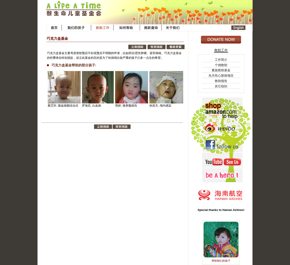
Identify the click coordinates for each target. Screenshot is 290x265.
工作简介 (221, 59)
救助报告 (221, 81)
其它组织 (221, 86)
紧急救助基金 (221, 70)
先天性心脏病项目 (221, 75)
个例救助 (221, 65)
